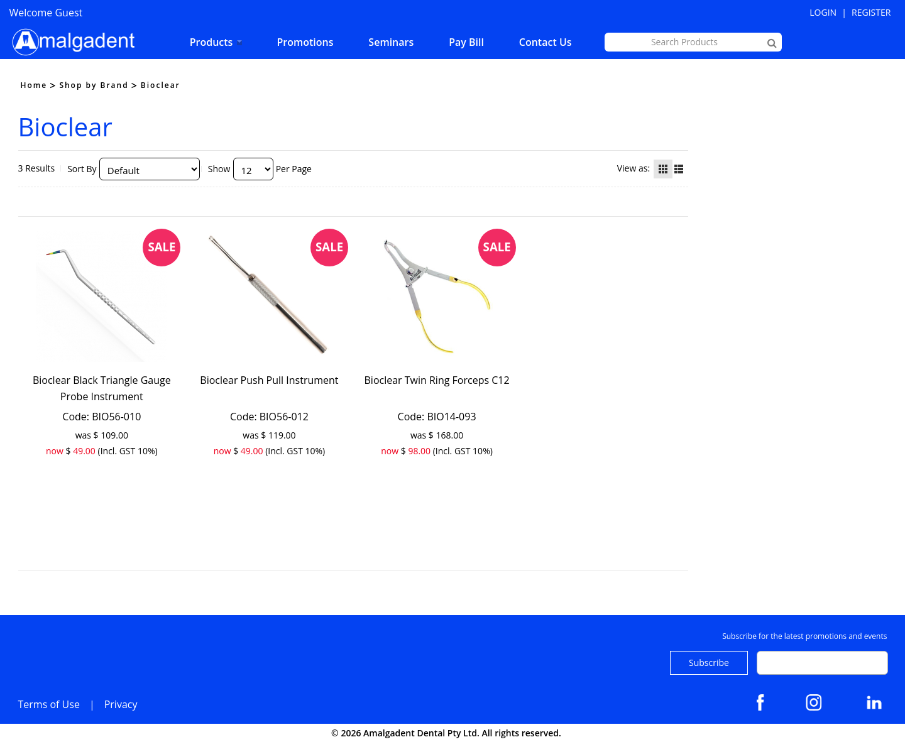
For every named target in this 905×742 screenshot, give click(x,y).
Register (871, 12)
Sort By (82, 169)
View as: (633, 168)
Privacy (121, 704)
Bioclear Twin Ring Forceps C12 (437, 380)
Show (219, 169)
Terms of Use (49, 704)
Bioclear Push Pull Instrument (269, 380)
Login (822, 12)
